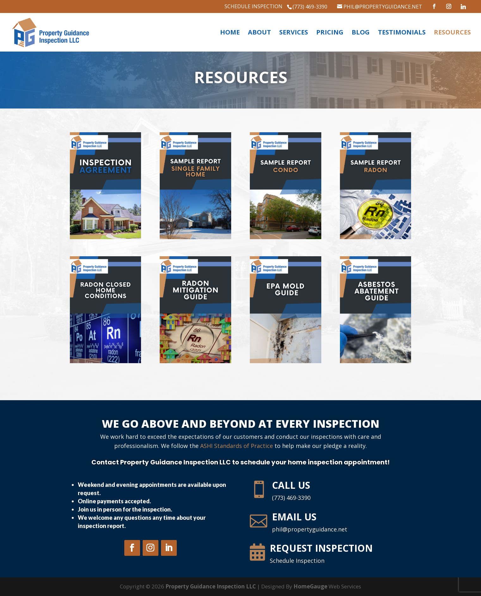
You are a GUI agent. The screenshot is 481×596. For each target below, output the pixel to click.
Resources (452, 33)
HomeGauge (310, 586)
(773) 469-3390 (310, 6)
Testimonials (402, 33)
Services (293, 33)
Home (230, 33)
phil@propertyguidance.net (309, 529)
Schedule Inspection (253, 7)
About (259, 33)
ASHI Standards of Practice (236, 446)
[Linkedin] (465, 6)
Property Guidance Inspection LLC (210, 586)
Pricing (329, 33)
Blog (361, 33)
